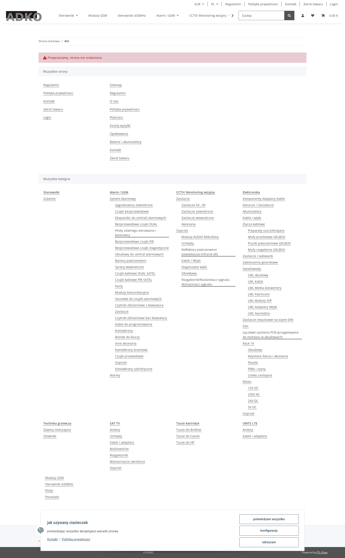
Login (334, 4)
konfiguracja (268, 531)
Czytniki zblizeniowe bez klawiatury (141, 318)
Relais (247, 381)
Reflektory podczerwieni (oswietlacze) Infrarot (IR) (200, 251)
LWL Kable (255, 281)
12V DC (253, 388)
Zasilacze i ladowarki (258, 256)
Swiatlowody (252, 269)
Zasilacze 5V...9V (194, 205)
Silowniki (49, 436)
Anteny (115, 430)
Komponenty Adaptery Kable (264, 199)
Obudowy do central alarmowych (139, 254)
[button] (303, 15)
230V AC (254, 394)
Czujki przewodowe (129, 356)
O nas (114, 101)
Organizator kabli (194, 267)
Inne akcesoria (125, 343)
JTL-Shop (322, 552)
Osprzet (121, 362)
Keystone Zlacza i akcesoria (268, 356)
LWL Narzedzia (259, 313)
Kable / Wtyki (191, 260)
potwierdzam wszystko (268, 519)
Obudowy (255, 350)
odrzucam (268, 542)
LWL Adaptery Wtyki (262, 307)
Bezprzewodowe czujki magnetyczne (142, 248)
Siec (246, 326)
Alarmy (115, 375)
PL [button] (213, 4)
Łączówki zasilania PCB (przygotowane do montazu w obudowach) (271, 334)
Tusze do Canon (188, 436)
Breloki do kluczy (127, 337)
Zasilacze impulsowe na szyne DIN (268, 320)
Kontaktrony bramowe (131, 350)
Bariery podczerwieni (130, 260)
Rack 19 (248, 343)
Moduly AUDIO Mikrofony (200, 237)
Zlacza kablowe (254, 224)
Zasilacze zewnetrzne (197, 211)
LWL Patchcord (259, 294)
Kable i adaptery (122, 442)
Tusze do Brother (189, 430)
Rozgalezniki (119, 455)
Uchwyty (188, 243)
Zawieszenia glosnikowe (260, 262)
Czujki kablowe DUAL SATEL (135, 273)
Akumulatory (252, 211)
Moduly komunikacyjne (132, 292)
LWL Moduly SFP (260, 300)
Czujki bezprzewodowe (132, 211)
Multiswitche (119, 449)
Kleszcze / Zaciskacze (258, 205)
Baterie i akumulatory (125, 142)
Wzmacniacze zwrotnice (127, 461)
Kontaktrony (124, 331)
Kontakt (53, 540)
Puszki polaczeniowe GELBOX (269, 243)
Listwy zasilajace (260, 375)
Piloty (49, 490)
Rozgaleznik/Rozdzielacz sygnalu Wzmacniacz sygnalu (205, 282)
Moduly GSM (54, 478)
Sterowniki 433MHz (59, 484)
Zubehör (49, 199)
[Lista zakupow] (313, 15)
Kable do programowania (133, 324)
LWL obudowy (258, 275)
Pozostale (52, 497)
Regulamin (233, 4)
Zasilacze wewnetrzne (198, 218)
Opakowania (119, 134)
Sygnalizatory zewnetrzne (134, 205)
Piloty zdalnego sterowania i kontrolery (135, 232)
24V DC (253, 401)
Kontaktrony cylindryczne (133, 369)
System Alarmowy (123, 199)
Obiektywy (189, 273)
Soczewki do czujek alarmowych (138, 299)
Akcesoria (189, 224)
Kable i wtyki (252, 218)
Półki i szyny (257, 369)
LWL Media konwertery (264, 288)
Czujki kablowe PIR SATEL (133, 280)
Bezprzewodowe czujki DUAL (136, 224)
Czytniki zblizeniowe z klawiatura (139, 305)
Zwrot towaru (313, 4)
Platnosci (116, 117)
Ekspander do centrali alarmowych (140, 218)
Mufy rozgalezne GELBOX (266, 249)
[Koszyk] (329, 15)
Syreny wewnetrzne (129, 267)
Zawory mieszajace (57, 430)
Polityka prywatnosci (76, 540)
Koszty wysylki (120, 125)
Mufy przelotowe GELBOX (266, 237)
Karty (119, 286)
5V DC (252, 407)
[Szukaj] (261, 15)
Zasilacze (121, 311)
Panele (253, 362)
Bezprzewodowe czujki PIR (134, 241)
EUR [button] (197, 4)
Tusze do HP (185, 442)
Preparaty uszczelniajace (266, 230)
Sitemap (116, 85)
